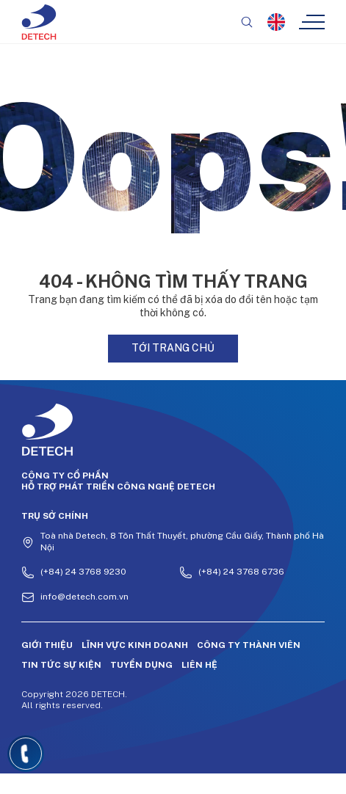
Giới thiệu (47, 645)
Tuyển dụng (141, 665)
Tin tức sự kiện (61, 665)
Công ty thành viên (248, 645)
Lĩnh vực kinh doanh (135, 645)
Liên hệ (199, 665)
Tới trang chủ (173, 348)
